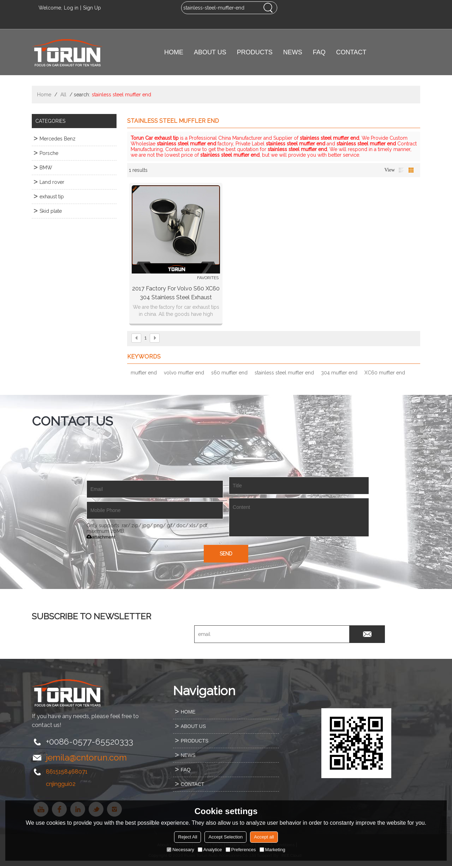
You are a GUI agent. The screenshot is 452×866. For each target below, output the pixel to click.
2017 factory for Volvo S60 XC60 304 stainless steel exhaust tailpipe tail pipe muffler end (176, 293)
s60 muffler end (229, 372)
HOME (173, 52)
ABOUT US (210, 52)
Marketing (272, 849)
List (401, 170)
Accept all (264, 837)
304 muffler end (339, 372)
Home (44, 94)
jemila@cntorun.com (86, 757)
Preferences (241, 849)
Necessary (180, 849)
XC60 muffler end (384, 372)
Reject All (187, 837)
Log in (71, 8)
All (63, 94)
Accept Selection (225, 837)
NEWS (292, 52)
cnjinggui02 (61, 784)
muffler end (144, 372)
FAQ (319, 52)
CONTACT (351, 52)
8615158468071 (67, 771)
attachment (101, 537)
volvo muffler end (184, 372)
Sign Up (92, 8)
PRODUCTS (255, 52)
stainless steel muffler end (284, 372)
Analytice (210, 849)
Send (226, 554)
